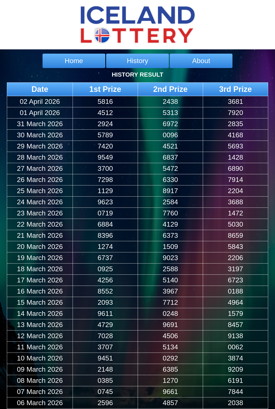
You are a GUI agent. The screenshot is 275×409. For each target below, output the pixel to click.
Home (74, 61)
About (201, 61)
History (137, 61)
